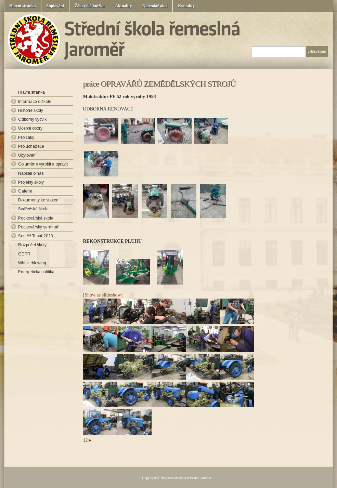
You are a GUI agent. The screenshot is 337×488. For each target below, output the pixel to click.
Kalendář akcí (154, 5)
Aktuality (123, 5)
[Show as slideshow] (103, 295)
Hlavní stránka (23, 5)
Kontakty (186, 5)
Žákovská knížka (90, 5)
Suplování (55, 5)
